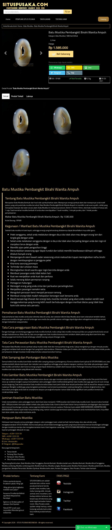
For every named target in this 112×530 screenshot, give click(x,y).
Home (8, 19)
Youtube (64, 483)
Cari (67, 11)
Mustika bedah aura (64, 463)
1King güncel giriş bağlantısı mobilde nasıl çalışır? (13, 488)
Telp (71, 72)
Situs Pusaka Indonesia (16, 459)
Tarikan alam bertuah (88, 468)
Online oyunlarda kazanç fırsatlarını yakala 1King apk (13, 482)
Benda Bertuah (50, 463)
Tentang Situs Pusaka (15, 454)
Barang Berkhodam (12, 463)
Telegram (56, 72)
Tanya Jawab (12, 451)
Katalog (103, 19)
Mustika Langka (54, 465)
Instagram (65, 492)
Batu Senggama (37, 463)
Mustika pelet (66, 465)
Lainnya (29, 96)
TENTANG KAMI (61, 19)
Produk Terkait (17, 96)
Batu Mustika (28, 26)
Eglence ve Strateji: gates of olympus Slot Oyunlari (13, 503)
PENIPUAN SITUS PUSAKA (25, 19)
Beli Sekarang (61, 54)
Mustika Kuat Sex (41, 465)
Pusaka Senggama (62, 468)
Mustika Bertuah (78, 463)
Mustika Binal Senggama (95, 463)
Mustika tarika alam (47, 468)
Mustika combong (8, 465)
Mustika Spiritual (33, 468)
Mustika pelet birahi (95, 465)
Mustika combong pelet (25, 465)
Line (88, 67)
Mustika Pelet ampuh (80, 465)
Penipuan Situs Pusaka (15, 456)
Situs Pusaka (74, 468)
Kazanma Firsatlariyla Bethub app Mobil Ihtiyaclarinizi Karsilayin (13, 495)
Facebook (64, 509)
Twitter (64, 500)
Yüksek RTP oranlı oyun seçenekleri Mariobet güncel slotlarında (13, 510)
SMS (71, 67)
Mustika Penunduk (19, 468)
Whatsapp (56, 67)
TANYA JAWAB (45, 19)
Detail (5, 96)
